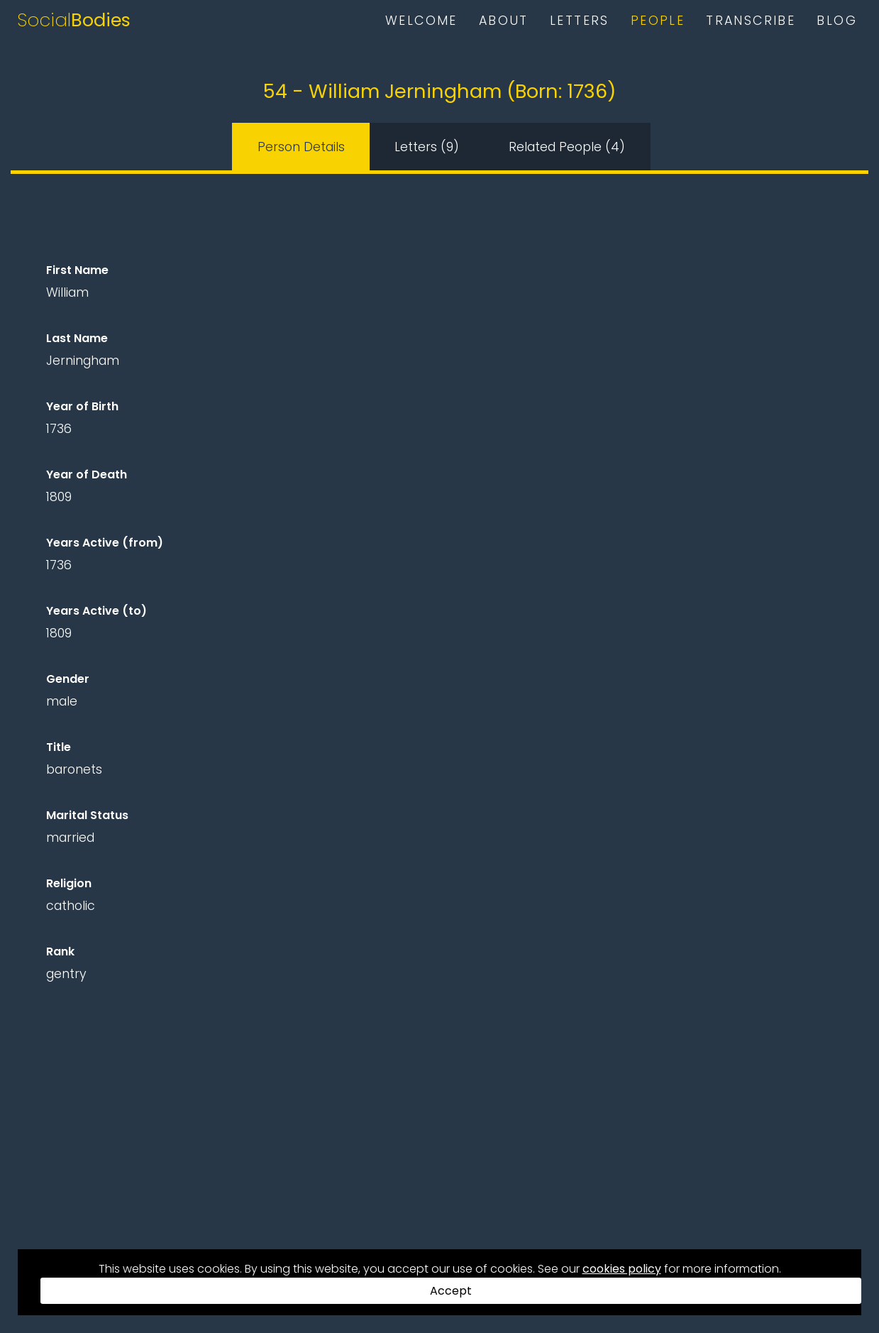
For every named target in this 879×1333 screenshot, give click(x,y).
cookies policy (621, 1269)
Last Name (77, 338)
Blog (837, 20)
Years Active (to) (96, 611)
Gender (67, 679)
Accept (451, 1291)
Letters (579, 20)
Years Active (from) (104, 542)
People (658, 20)
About (504, 20)
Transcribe (750, 20)
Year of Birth (82, 406)
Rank (60, 951)
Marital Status (87, 815)
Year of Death (86, 474)
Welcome (421, 20)
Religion (69, 883)
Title (58, 747)
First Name (77, 270)
